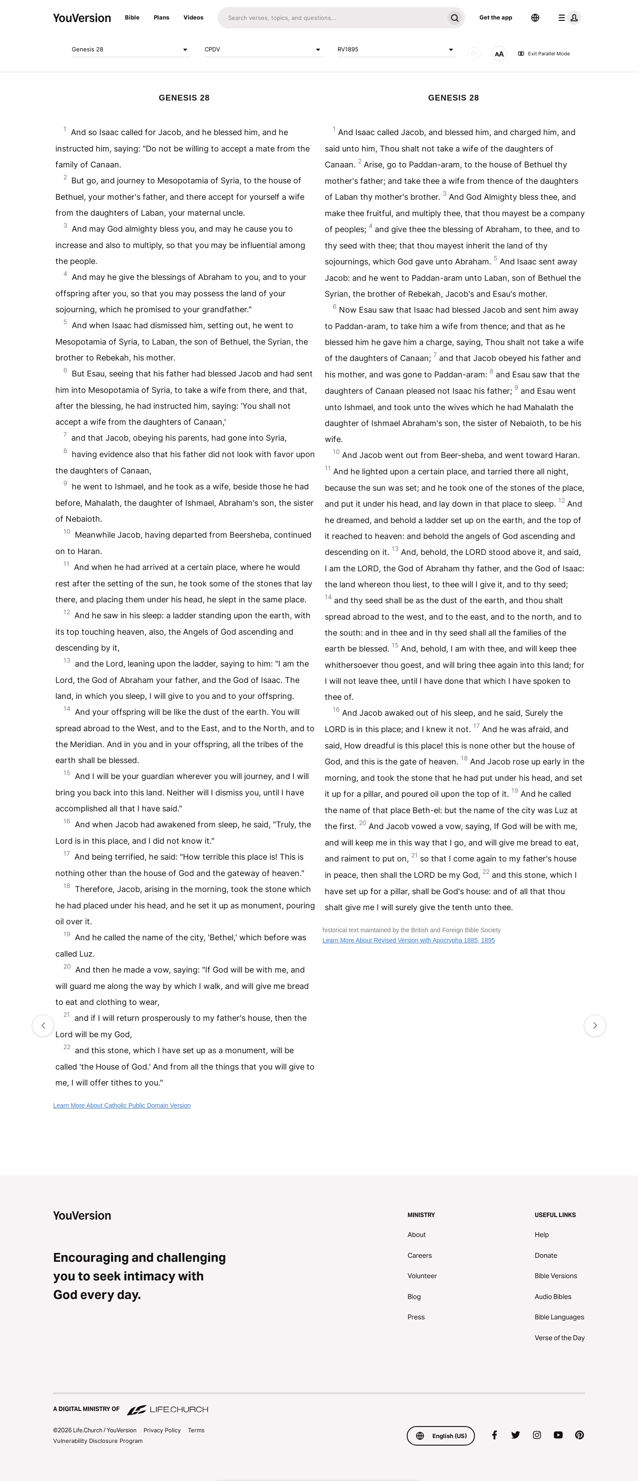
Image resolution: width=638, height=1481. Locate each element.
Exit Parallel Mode (543, 53)
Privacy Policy (162, 1430)
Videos (193, 17)
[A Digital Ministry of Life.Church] (319, 1404)
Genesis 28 (131, 49)
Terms (196, 1430)
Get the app (495, 17)
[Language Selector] (535, 18)
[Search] (331, 18)
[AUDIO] (474, 54)
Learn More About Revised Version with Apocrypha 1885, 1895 (409, 940)
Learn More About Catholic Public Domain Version (122, 1105)
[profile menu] (568, 18)
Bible (132, 17)
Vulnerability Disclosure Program (98, 1440)
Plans (161, 17)
